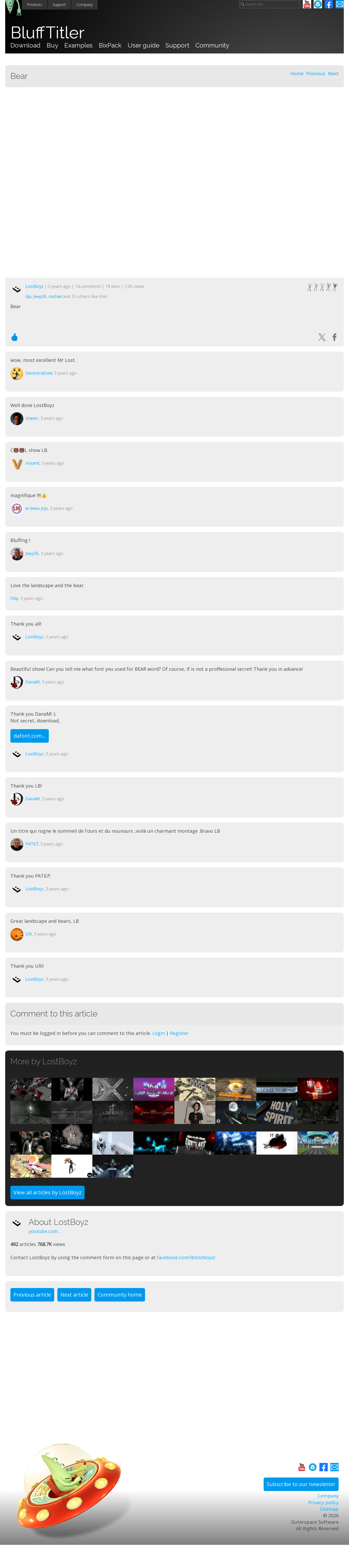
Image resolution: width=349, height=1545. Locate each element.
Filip (14, 598)
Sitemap (329, 1509)
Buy (52, 45)
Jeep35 (39, 296)
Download (25, 45)
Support (59, 4)
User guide (143, 45)
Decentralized (38, 373)
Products (34, 4)
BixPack (110, 45)
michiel (55, 296)
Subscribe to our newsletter (301, 1484)
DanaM (32, 682)
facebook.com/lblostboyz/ (186, 1257)
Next (333, 73)
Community (212, 45)
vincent (32, 463)
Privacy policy (323, 1502)
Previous (315, 73)
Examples (78, 45)
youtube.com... (45, 1231)
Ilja (28, 296)
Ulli (28, 934)
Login (158, 1033)
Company (85, 4)
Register (179, 1033)
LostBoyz (34, 286)
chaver (31, 418)
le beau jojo (36, 508)
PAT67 (31, 844)
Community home (120, 1294)
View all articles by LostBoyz (47, 1192)
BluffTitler (47, 33)
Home (297, 73)
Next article (74, 1294)
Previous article (32, 1294)
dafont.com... (29, 735)
